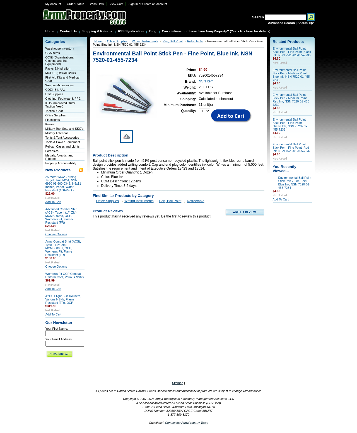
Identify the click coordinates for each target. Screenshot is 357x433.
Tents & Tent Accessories (62, 137)
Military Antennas (57, 133)
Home (99, 41)
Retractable (195, 41)
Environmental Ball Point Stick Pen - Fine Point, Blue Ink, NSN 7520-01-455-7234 (294, 182)
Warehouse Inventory (59, 48)
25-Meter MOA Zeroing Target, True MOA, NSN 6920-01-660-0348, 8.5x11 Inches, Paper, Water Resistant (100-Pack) (63, 183)
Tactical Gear (54, 110)
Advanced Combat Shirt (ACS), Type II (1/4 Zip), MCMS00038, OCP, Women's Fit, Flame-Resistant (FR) (61, 215)
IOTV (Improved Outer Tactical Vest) (60, 104)
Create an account (154, 4)
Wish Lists (97, 4)
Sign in (133, 4)
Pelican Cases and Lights (62, 146)
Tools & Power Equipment (62, 142)
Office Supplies (55, 115)
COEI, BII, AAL (55, 89)
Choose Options (56, 234)
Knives (50, 124)
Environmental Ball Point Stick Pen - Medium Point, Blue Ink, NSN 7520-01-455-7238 (292, 75)
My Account (53, 4)
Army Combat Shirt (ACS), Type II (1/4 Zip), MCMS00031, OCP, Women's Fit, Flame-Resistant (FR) (63, 248)
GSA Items (52, 53)
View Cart (116, 4)
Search (258, 17)
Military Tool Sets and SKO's (64, 128)
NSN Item (206, 81)
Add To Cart (53, 202)
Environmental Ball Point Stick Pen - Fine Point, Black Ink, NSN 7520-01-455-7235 (292, 52)
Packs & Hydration (57, 68)
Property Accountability (60, 163)
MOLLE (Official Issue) (60, 73)
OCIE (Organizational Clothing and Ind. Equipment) (59, 61)
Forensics (52, 151)
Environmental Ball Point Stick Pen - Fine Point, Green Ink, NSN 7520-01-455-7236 (290, 124)
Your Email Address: (59, 339)
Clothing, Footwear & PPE (63, 98)
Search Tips (306, 23)
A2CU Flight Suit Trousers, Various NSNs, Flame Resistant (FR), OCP (63, 299)
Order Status (75, 4)
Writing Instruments (145, 41)
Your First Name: (56, 328)
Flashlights (52, 119)
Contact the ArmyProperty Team (186, 422)
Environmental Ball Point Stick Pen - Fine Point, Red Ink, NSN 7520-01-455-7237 (292, 148)
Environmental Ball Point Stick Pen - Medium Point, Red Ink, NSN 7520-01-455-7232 (291, 99)
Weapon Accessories (59, 85)
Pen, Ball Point (173, 41)
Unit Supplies (54, 94)
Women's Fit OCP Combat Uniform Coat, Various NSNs (64, 275)
